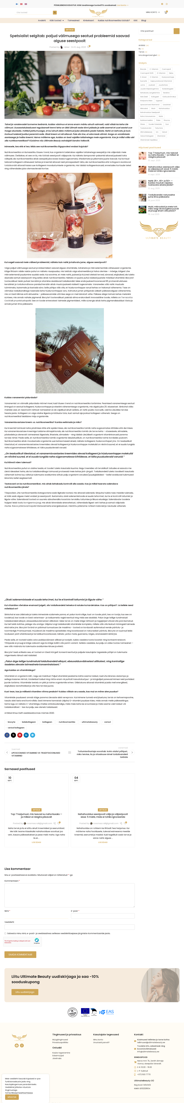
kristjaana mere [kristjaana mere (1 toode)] (146, 101)
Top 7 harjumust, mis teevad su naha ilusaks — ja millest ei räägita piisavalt (36, 815)
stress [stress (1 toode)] (142, 124)
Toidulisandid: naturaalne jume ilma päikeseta (161, 195)
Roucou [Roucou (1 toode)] (167, 120)
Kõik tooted (57, 20)
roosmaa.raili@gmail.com (39, 823)
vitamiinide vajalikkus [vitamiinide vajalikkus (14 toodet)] (149, 140)
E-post (75, 911)
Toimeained (73, 20)
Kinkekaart (88, 20)
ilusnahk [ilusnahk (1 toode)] (143, 81)
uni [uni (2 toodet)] (157, 132)
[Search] (36, 13)
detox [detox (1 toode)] (171, 73)
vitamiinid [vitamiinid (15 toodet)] (161, 136)
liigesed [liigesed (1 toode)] (159, 101)
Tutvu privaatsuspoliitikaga (19, 1093)
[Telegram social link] (32, 735)
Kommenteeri (12, 880)
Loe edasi (36, 842)
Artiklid (69, 30)
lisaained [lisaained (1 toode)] (167, 105)
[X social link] (13, 735)
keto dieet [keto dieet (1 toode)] (144, 97)
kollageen (47, 722)
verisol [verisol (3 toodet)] (164, 132)
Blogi (143, 20)
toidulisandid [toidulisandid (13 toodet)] (145, 128)
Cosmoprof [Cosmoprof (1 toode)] (166, 69)
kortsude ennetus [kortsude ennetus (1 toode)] (169, 97)
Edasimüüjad (58, 1048)
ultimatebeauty (90, 722)
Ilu (140, 49)
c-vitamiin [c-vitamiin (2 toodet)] (154, 69)
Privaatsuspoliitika (60, 1035)
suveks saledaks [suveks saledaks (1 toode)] (155, 124)
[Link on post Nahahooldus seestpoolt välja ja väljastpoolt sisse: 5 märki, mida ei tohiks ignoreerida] (103, 792)
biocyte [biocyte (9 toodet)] (143, 69)
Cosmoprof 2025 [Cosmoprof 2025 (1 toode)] (146, 73)
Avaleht (42, 20)
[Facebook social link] (7, 735)
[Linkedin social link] (26, 735)
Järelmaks (56, 1051)
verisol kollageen (16, 727)
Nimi (7, 911)
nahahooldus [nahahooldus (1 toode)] (164, 108)
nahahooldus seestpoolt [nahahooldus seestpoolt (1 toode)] (150, 112)
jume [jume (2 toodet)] (142, 85)
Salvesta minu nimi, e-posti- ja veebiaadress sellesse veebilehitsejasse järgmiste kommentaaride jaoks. (58, 933)
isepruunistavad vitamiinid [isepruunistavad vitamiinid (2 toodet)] (161, 81)
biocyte (11, 722)
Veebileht (9, 922)
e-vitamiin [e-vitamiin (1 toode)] (154, 77)
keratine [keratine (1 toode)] (166, 93)
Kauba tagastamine (61, 1045)
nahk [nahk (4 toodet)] (161, 116)
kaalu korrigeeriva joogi (29, 502)
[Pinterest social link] (19, 735)
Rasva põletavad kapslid (24, 506)
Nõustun (12, 1097)
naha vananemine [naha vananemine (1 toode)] (147, 116)
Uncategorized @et (148, 55)
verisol (107, 722)
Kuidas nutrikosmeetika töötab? (114, 20)
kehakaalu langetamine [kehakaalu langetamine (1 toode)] (150, 93)
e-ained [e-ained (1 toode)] (143, 77)
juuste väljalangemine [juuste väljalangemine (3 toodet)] (149, 89)
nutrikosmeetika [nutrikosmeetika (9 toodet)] (146, 120)
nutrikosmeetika (67, 722)
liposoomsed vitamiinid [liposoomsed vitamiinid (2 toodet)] (149, 105)
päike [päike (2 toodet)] (158, 120)
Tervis (141, 52)
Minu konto (98, 1032)
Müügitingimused (60, 1032)
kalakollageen (29, 722)
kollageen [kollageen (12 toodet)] (155, 97)
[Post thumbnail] (142, 157)
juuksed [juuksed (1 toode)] (151, 85)
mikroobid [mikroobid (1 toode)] (144, 108)
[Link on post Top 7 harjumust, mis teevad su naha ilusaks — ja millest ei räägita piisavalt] (36, 792)
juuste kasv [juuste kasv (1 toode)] (163, 85)
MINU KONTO (153, 12)
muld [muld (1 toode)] (153, 108)
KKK (135, 20)
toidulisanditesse (25, 284)
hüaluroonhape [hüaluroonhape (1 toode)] (168, 77)
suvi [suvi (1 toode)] (167, 124)
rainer (67, 47)
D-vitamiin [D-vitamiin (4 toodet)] (161, 73)
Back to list (69, 752)
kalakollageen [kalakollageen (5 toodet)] (167, 89)
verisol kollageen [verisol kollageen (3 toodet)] (147, 136)
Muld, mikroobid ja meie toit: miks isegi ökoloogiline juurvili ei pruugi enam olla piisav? (163, 208)
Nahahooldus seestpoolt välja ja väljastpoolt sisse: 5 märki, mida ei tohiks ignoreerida (103, 815)
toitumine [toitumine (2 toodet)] (159, 128)
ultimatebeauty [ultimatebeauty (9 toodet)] (146, 132)
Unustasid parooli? (101, 1035)
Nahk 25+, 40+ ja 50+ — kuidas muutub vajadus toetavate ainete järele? (160, 182)
